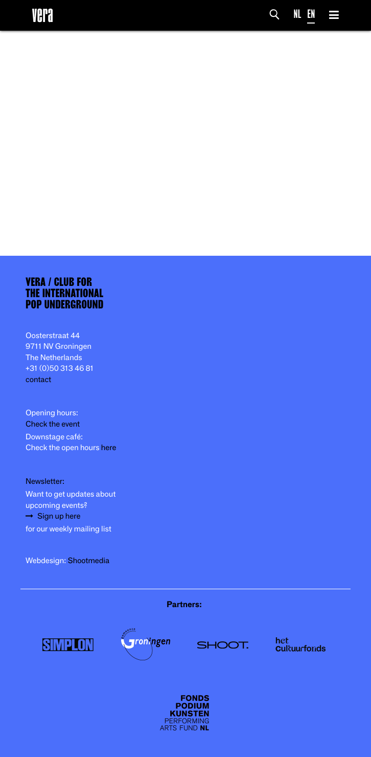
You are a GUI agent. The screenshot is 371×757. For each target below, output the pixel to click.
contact (38, 379)
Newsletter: (45, 481)
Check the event (53, 424)
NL (298, 14)
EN (311, 14)
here (109, 447)
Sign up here (58, 516)
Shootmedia (89, 560)
